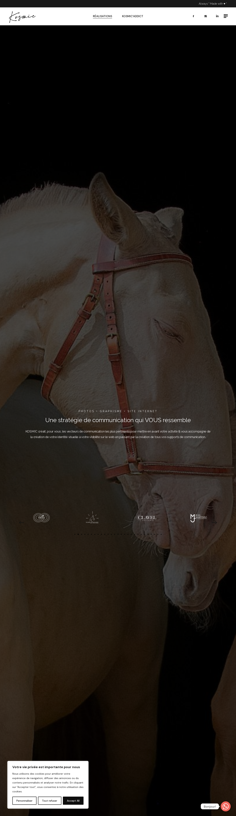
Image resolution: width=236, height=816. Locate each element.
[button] (21, 522)
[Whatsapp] (226, 806)
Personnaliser (24, 800)
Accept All (73, 800)
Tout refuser (49, 800)
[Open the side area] (226, 16)
